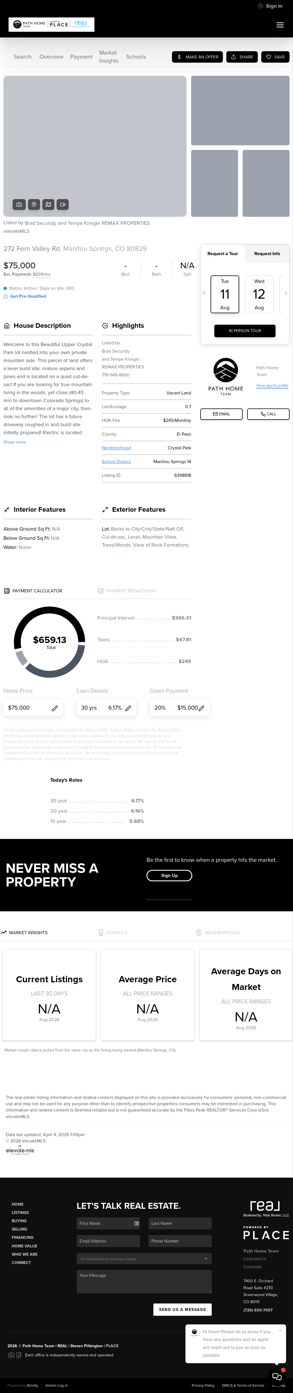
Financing (22, 1237)
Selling (19, 1229)
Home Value (24, 1246)
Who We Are (24, 1254)
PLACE (112, 1346)
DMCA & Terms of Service (243, 1385)
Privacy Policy (203, 1385)
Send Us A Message (182, 1309)
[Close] (280, 1330)
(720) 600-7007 (258, 1310)
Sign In (270, 6)
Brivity (32, 1385)
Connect (21, 1262)
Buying (19, 1221)
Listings (20, 1212)
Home (17, 1204)
